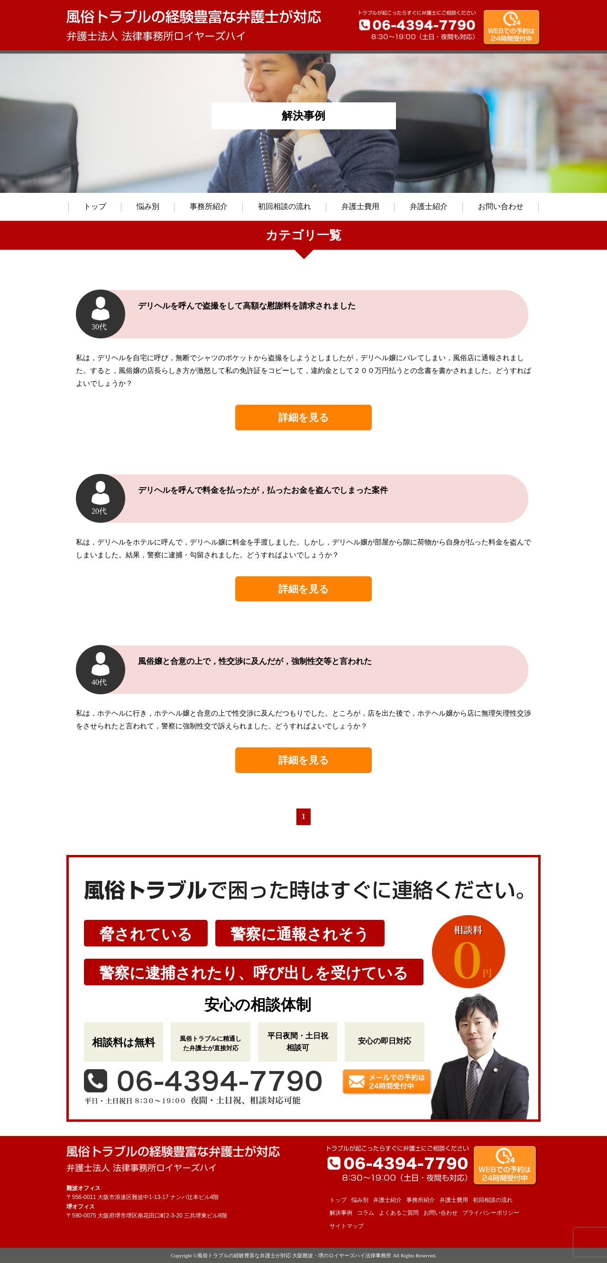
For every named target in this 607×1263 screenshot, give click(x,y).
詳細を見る (303, 417)
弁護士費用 (360, 206)
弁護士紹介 (429, 206)
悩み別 (148, 206)
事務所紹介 (209, 206)
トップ (94, 206)
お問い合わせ (501, 206)
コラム (365, 1212)
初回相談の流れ (284, 206)
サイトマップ (347, 1226)
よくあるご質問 (399, 1212)
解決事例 (341, 1212)
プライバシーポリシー (490, 1212)
